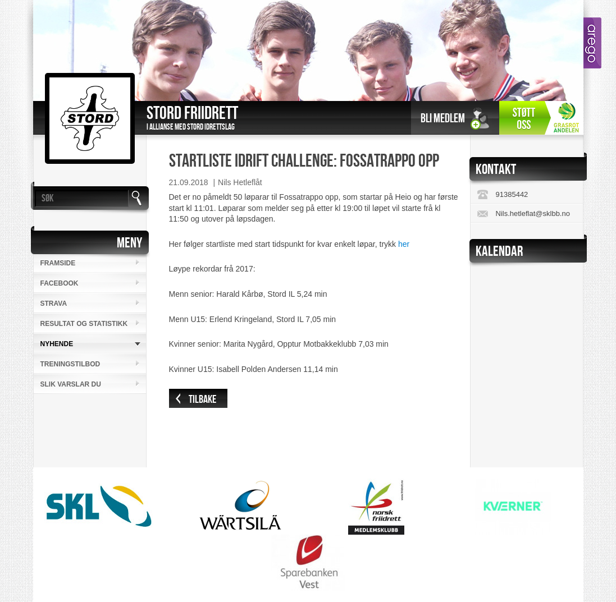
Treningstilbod (70, 364)
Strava (53, 303)
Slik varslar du (70, 384)
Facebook (59, 283)
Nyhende (57, 344)
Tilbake (202, 399)
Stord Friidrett (192, 114)
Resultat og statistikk (84, 324)
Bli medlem (443, 118)
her (403, 244)
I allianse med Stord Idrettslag (191, 127)
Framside (58, 263)
